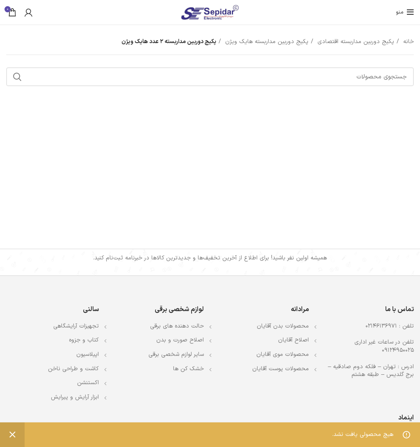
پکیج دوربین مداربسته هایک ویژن (265, 41)
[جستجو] (210, 76)
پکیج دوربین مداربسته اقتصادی (354, 41)
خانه (407, 41)
